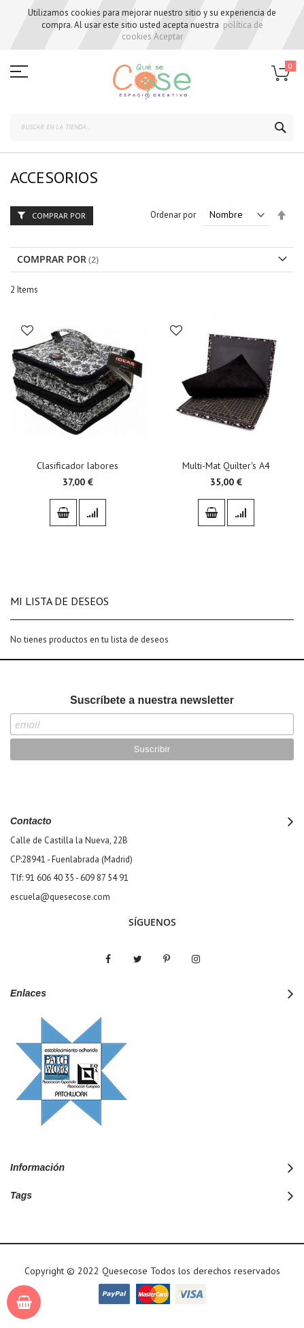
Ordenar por (173, 215)
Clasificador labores (77, 465)
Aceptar (168, 36)
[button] (27, 332)
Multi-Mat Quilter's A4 (226, 465)
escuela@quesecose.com (60, 897)
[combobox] (152, 127)
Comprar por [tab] (59, 215)
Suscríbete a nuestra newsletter (152, 700)
